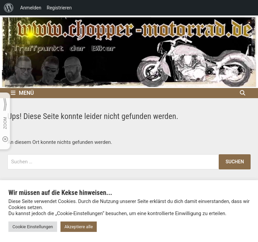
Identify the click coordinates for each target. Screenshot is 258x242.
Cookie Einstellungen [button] (32, 226)
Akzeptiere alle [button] (78, 226)
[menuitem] (8, 7)
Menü (22, 93)
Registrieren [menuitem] (59, 7)
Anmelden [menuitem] (30, 7)
